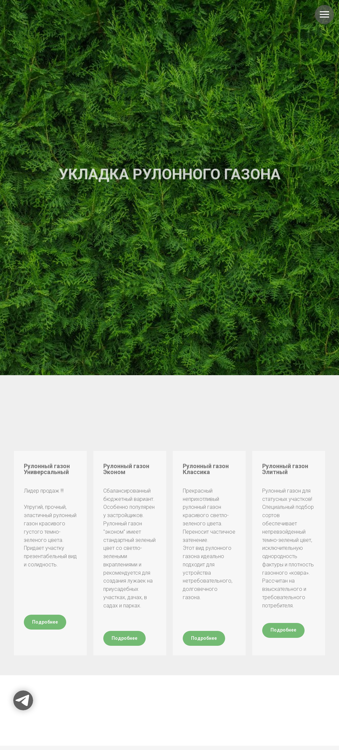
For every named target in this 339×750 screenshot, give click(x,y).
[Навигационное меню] (324, 14)
